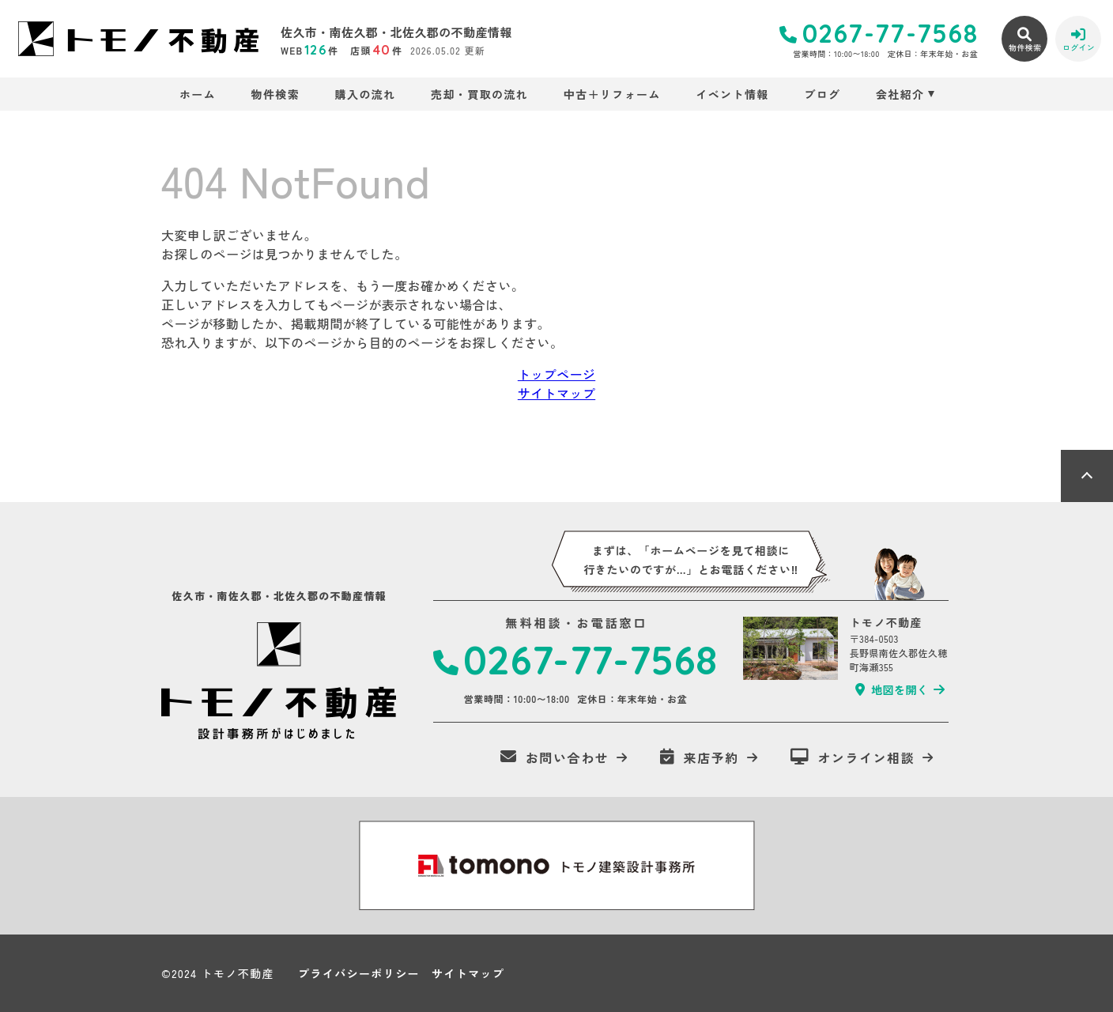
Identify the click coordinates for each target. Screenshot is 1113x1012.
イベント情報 (732, 94)
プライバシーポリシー (359, 973)
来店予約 (699, 757)
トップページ (556, 373)
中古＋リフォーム (612, 94)
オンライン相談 (852, 757)
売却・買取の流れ (479, 94)
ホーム (197, 94)
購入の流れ (365, 94)
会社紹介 (900, 94)
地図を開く (891, 689)
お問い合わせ (554, 757)
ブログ (822, 94)
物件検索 (275, 94)
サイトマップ (556, 392)
